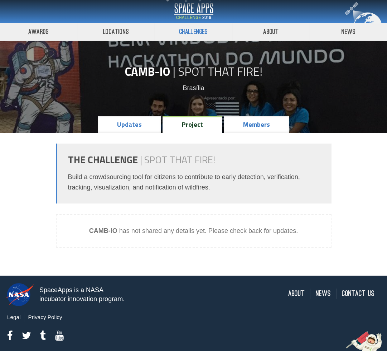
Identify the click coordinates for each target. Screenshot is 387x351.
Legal (13, 317)
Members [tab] (256, 124)
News (323, 293)
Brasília (193, 88)
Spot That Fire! (220, 71)
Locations (116, 32)
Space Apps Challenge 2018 (193, 11)
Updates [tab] (129, 124)
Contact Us (358, 293)
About (271, 32)
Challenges (193, 32)
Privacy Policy (45, 317)
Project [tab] (192, 124)
